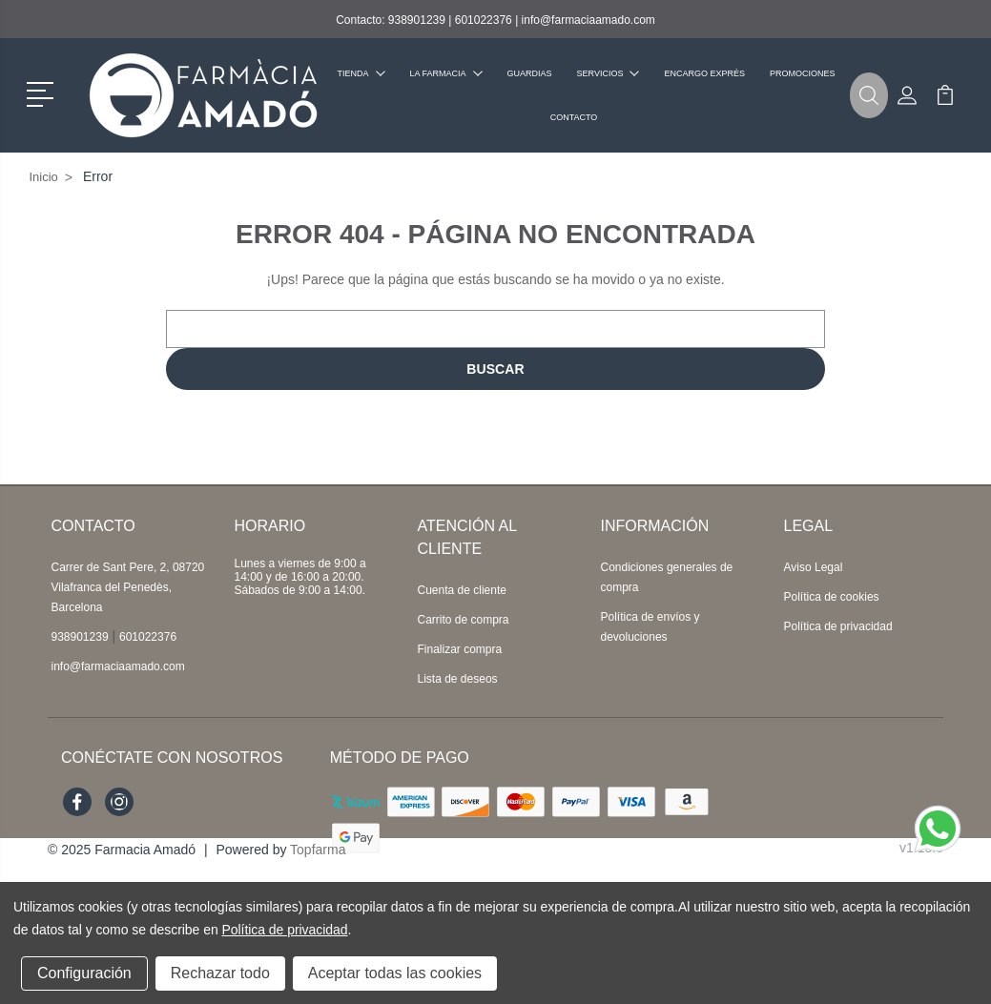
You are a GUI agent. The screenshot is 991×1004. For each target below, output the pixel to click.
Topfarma (317, 849)
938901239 (416, 20)
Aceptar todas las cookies (395, 973)
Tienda (361, 73)
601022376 (483, 20)
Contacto (574, 117)
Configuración (84, 973)
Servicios (608, 73)
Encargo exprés (704, 73)
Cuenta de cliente (462, 590)
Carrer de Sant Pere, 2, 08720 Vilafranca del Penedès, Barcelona (128, 587)
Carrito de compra (463, 619)
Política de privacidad (838, 626)
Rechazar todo (220, 973)
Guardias (529, 73)
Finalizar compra (460, 649)
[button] (43, 92)
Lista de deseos (458, 679)
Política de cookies (831, 597)
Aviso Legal (813, 567)
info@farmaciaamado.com (588, 20)
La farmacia (446, 73)
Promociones (803, 73)
